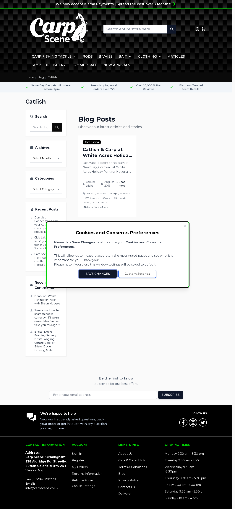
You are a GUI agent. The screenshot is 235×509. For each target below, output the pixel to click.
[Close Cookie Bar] (185, 226)
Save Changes (98, 274)
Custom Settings (137, 274)
